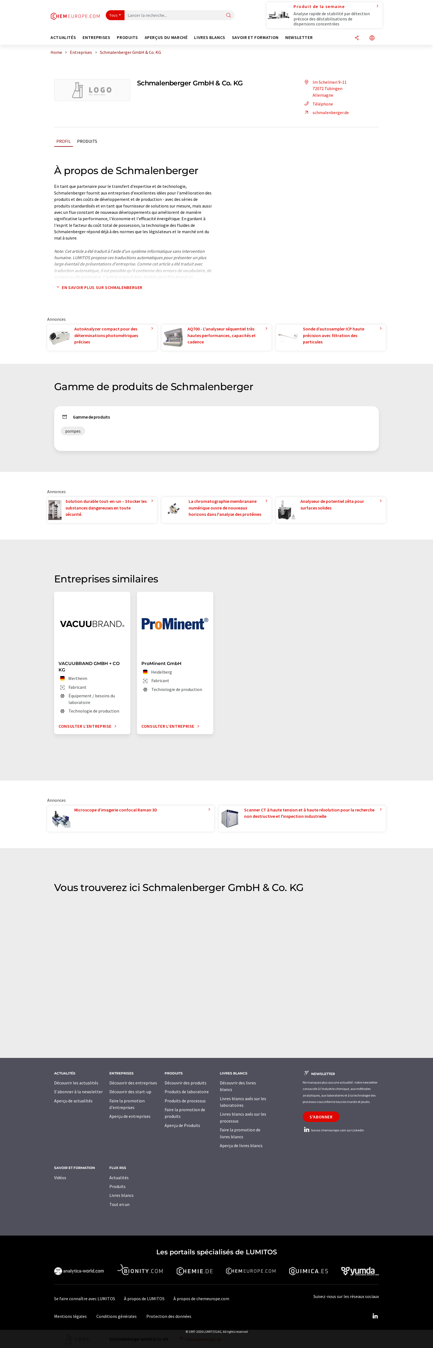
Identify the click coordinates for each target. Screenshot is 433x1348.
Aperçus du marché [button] (166, 37)
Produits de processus (185, 1100)
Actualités (119, 1177)
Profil (63, 141)
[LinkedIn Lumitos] (375, 1316)
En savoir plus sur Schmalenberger (98, 287)
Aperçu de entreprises (130, 1116)
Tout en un (119, 1204)
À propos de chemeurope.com (201, 1298)
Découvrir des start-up (130, 1091)
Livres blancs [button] (209, 37)
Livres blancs (121, 1195)
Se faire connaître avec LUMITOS (84, 1298)
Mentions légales (70, 1316)
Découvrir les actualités (76, 1083)
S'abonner (321, 1117)
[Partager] (357, 38)
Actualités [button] (63, 37)
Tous (113, 15)
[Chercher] (229, 15)
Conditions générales (116, 1316)
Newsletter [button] (299, 37)
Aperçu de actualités (73, 1100)
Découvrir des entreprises (133, 1083)
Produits (87, 141)
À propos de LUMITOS (144, 1298)
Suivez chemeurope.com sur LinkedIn (333, 1130)
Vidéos (60, 1177)
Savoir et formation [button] (255, 37)
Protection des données (168, 1316)
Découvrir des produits (186, 1083)
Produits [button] (127, 37)
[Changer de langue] (372, 38)
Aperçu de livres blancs (241, 1145)
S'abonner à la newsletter (78, 1091)
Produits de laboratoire (187, 1091)
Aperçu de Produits (182, 1125)
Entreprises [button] (96, 37)
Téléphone (318, 104)
